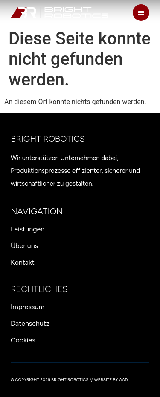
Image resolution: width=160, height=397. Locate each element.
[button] (141, 12)
